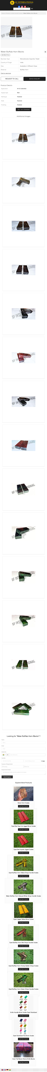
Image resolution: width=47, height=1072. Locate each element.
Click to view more (6, 73)
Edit (43, 761)
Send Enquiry (34, 79)
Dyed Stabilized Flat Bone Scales (23, 1035)
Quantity (3, 758)
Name (3, 739)
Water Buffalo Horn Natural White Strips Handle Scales (23, 896)
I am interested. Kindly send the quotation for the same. (23, 773)
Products (8, 13)
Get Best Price (5, 55)
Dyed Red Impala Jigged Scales (23, 849)
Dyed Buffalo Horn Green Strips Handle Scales (23, 989)
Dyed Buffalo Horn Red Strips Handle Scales (23, 942)
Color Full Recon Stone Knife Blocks (23, 1059)
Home (3, 13)
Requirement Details (6, 769)
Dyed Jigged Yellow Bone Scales (23, 919)
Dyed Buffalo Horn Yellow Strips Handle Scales (23, 873)
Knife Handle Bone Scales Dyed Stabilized (23, 1012)
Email (3, 746)
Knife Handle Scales (17, 13)
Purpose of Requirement (7, 764)
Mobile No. (4, 752)
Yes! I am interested (23, 109)
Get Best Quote (23, 806)
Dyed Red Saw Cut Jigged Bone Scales (23, 826)
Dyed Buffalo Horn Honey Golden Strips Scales (23, 966)
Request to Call (12, 79)
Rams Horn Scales (23, 803)
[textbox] (32, 760)
